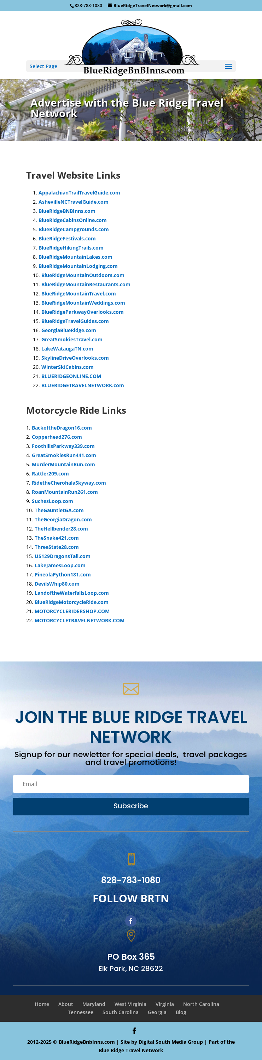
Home (42, 1004)
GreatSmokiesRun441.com (64, 455)
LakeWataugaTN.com (67, 348)
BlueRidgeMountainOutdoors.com (82, 275)
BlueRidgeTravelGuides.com (75, 321)
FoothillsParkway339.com (63, 446)
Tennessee (80, 1012)
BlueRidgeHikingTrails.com (71, 247)
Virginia (165, 1004)
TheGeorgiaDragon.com (63, 519)
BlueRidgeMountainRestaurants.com (85, 284)
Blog (181, 1012)
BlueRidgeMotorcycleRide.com (72, 602)
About (65, 1004)
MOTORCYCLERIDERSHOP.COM (72, 611)
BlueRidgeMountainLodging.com (78, 266)
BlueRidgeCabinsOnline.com (73, 220)
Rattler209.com (50, 473)
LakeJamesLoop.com (60, 565)
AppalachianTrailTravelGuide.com (79, 192)
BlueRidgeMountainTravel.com (78, 293)
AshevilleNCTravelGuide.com (74, 201)
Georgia (157, 1012)
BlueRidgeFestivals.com (67, 238)
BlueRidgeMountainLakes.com (75, 256)
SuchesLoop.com (52, 501)
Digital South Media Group (171, 1041)
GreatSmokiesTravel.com (72, 339)
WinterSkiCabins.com (67, 367)
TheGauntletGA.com (59, 510)
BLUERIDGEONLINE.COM (71, 376)
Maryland (93, 1004)
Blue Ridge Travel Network (131, 1050)
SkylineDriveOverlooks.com (75, 357)
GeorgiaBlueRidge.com (68, 330)
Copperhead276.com (57, 436)
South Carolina (121, 1012)
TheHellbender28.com (61, 528)
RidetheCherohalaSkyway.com (69, 482)
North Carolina (201, 1004)
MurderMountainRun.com (63, 464)
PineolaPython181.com (63, 574)
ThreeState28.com (57, 547)
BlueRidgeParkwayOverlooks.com (82, 312)
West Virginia (130, 1004)
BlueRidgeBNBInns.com (67, 211)
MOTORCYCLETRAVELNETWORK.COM (79, 620)
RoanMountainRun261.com (65, 492)
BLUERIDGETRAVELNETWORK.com (82, 385)
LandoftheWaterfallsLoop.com (72, 592)
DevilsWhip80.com (57, 583)
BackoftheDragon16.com (62, 427)
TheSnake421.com (57, 537)
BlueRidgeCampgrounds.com (74, 229)
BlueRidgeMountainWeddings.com (83, 302)
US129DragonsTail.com (63, 556)
